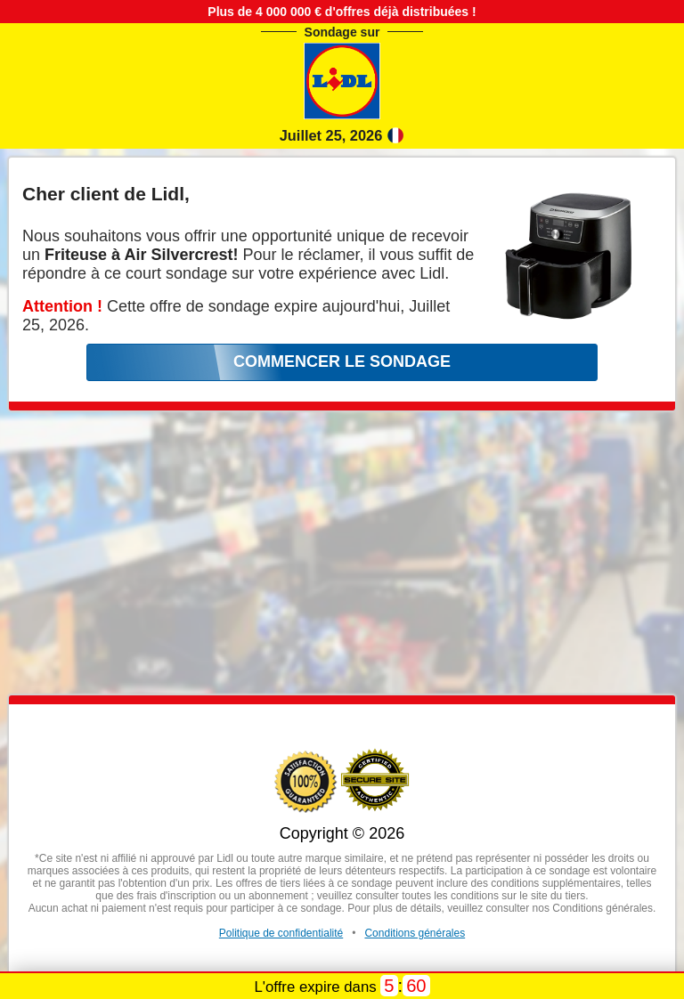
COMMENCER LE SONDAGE (342, 361)
